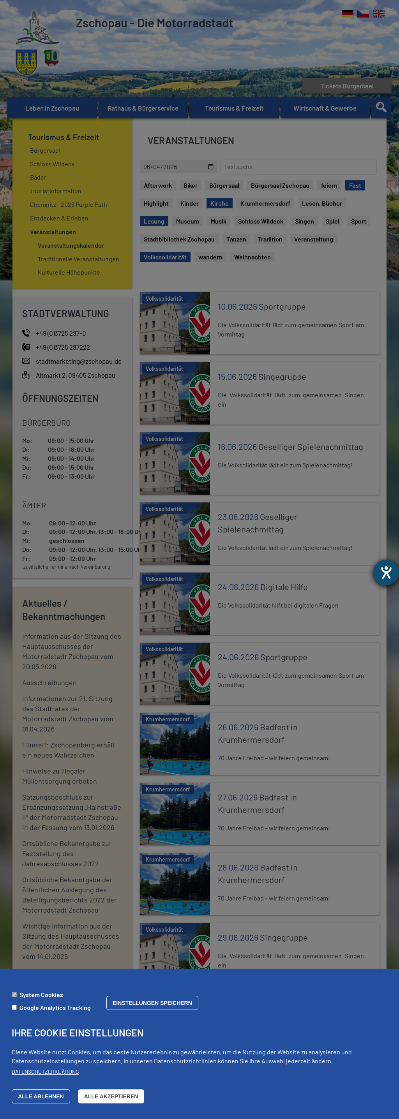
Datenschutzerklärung (45, 1071)
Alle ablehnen (41, 1096)
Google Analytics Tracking (55, 1007)
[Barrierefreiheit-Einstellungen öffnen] (386, 572)
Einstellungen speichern (152, 1003)
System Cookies (41, 994)
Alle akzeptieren (111, 1096)
